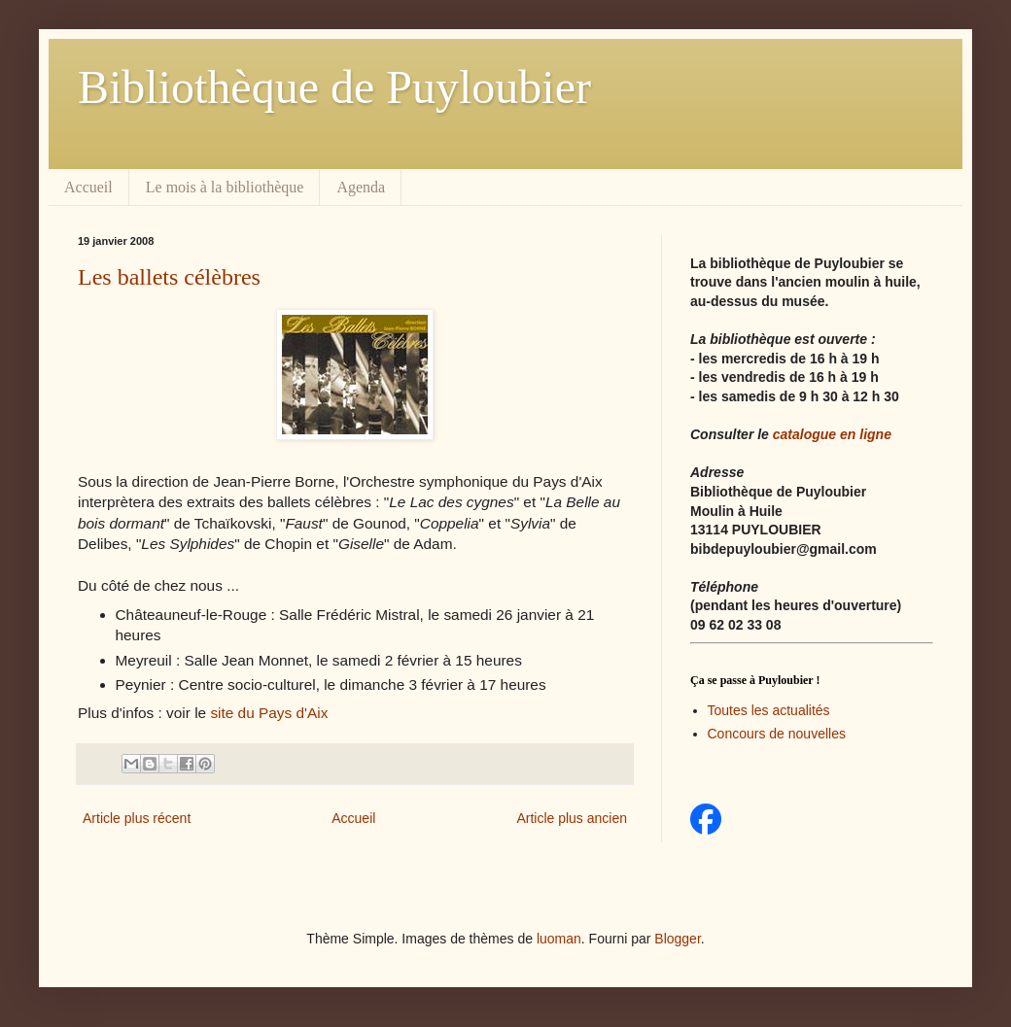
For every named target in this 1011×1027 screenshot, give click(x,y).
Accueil (88, 187)
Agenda (360, 187)
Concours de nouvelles (777, 733)
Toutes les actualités (769, 710)
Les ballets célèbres (169, 277)
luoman (559, 938)
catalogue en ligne (832, 434)
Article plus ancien (571, 818)
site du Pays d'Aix (269, 712)
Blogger (677, 938)
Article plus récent (137, 818)
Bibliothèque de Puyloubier (334, 87)
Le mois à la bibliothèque (225, 187)
